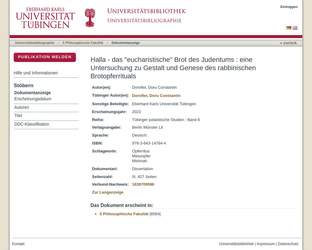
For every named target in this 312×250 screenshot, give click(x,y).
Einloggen (289, 7)
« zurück (288, 43)
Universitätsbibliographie (34, 43)
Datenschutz (288, 244)
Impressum (266, 244)
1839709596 (143, 184)
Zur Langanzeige (107, 192)
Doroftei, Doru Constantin (156, 95)
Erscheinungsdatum (32, 99)
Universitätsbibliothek (236, 244)
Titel (18, 115)
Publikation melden (45, 57)
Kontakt (18, 244)
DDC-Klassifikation (31, 124)
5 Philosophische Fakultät (83, 43)
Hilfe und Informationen (36, 72)
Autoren (21, 107)
